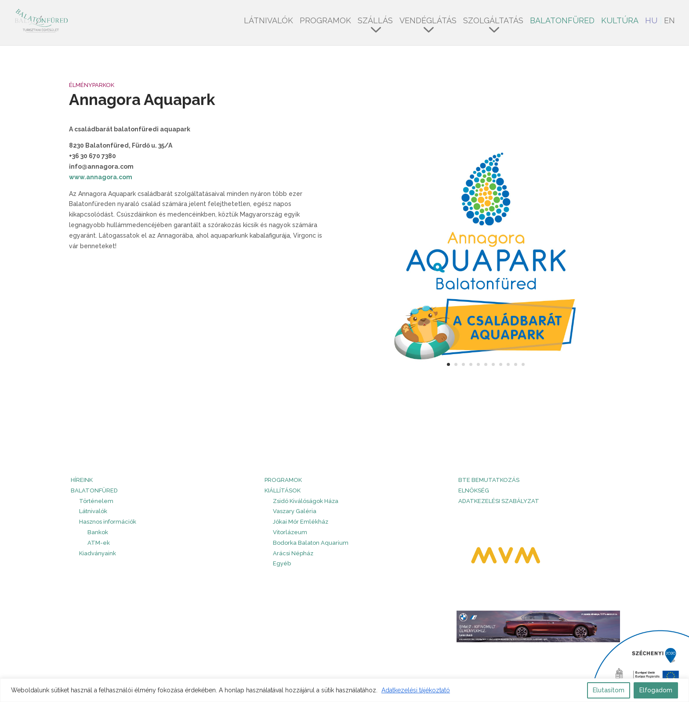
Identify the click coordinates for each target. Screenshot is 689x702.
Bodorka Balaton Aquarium (310, 542)
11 (523, 364)
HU (651, 21)
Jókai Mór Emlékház (300, 521)
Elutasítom (608, 690)
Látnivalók (268, 21)
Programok (325, 21)
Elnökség (473, 490)
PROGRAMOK (283, 480)
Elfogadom (655, 690)
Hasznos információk (107, 521)
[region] (344, 690)
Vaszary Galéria (294, 511)
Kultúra (619, 21)
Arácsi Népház (293, 553)
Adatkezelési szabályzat (498, 501)
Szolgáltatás (493, 21)
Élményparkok (91, 85)
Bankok (97, 532)
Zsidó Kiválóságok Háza (305, 501)
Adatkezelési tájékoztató (415, 690)
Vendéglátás (428, 21)
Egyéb (282, 563)
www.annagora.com (100, 177)
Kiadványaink (97, 553)
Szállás (375, 21)
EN (669, 21)
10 (515, 364)
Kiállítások (283, 490)
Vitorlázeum (290, 532)
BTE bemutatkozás (488, 480)
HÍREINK (82, 480)
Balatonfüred (562, 21)
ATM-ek (98, 542)
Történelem (96, 501)
